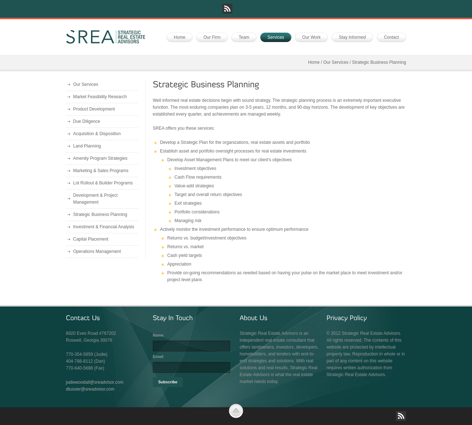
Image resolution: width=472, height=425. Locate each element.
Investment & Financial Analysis (103, 226)
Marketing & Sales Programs (100, 170)
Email (158, 356)
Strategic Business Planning (100, 214)
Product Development (94, 109)
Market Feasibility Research (100, 96)
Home (314, 62)
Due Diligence (86, 121)
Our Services (335, 62)
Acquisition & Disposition (97, 133)
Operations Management (97, 251)
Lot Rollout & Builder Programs (103, 183)
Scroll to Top (236, 411)
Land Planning (87, 146)
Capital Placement (90, 239)
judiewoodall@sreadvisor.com (94, 382)
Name (158, 335)
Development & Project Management (95, 199)
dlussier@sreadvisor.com (90, 389)
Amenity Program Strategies (100, 158)
